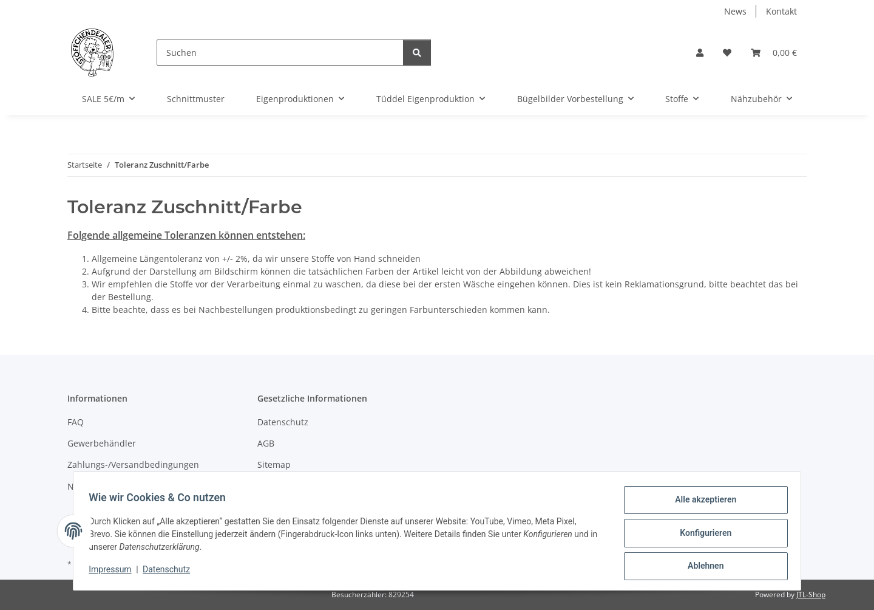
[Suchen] (280, 52)
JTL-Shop (810, 594)
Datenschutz (170, 572)
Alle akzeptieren (701, 504)
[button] (699, 53)
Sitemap (274, 464)
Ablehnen (701, 567)
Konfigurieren (701, 535)
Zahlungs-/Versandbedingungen (133, 464)
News (735, 11)
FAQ (75, 422)
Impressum (114, 572)
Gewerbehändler (101, 443)
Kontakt (781, 11)
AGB (265, 443)
